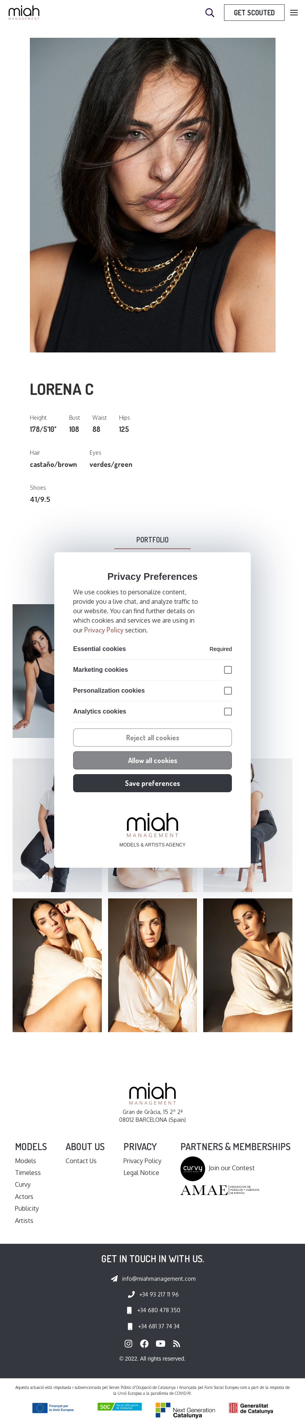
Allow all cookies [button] (152, 760)
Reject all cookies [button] (152, 737)
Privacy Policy (103, 629)
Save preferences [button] (152, 783)
